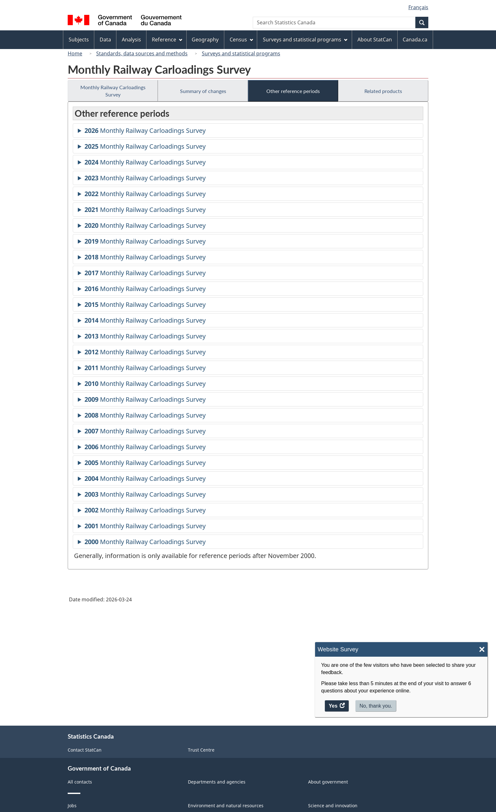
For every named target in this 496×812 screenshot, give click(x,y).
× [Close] (482, 649)
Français (418, 7)
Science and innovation (332, 806)
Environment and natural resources (226, 806)
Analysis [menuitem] (131, 39)
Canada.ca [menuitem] (415, 39)
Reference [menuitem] (167, 39)
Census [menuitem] (241, 39)
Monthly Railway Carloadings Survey (113, 90)
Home (75, 53)
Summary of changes (203, 91)
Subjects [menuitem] (79, 39)
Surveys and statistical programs (241, 53)
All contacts (80, 782)
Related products (383, 91)
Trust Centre (201, 750)
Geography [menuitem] (205, 39)
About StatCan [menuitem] (374, 39)
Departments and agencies (216, 782)
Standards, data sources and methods (142, 53)
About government (328, 782)
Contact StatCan (85, 750)
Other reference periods (293, 91)
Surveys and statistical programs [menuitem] (305, 39)
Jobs (72, 806)
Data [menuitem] (105, 39)
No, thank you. (375, 706)
